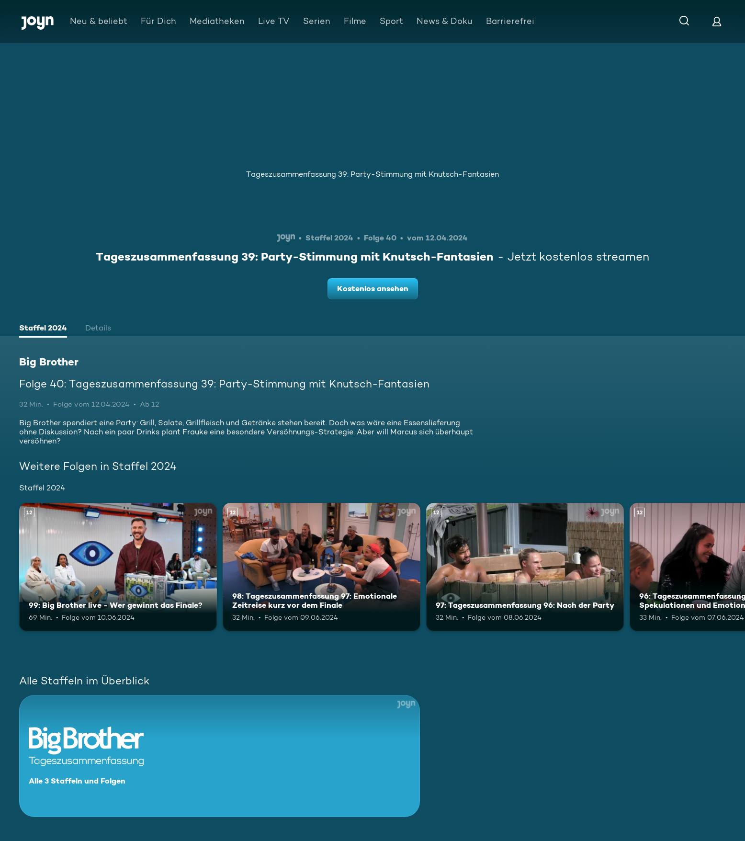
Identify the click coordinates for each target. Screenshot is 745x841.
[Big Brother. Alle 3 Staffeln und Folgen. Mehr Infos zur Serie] (219, 756)
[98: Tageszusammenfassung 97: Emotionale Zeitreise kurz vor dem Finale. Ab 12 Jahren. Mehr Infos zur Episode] (321, 567)
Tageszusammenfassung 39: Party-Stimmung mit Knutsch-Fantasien (372, 174)
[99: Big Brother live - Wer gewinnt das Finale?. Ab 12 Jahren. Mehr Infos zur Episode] (118, 567)
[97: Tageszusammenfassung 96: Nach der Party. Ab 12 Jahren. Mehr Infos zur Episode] (525, 567)
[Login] (716, 21)
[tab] (43, 329)
